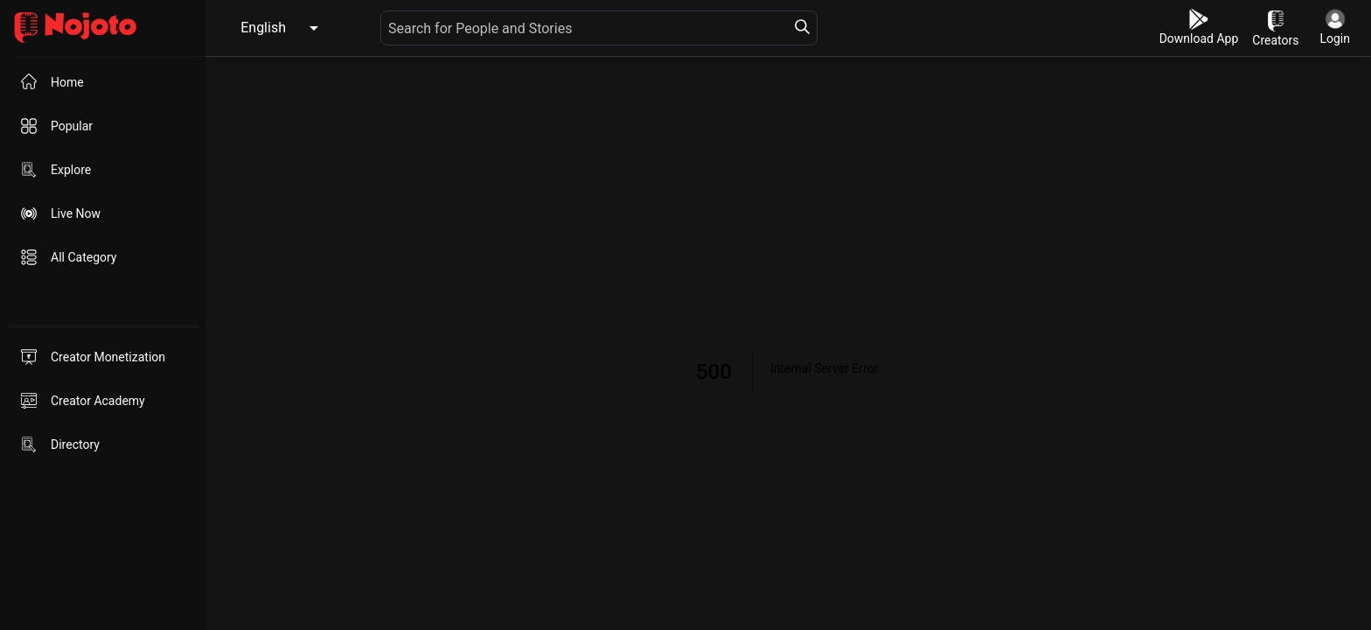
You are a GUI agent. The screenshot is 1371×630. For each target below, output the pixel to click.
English (263, 27)
